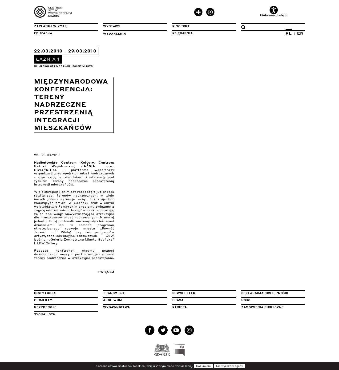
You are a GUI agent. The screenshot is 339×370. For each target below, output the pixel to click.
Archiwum (112, 300)
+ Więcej (105, 271)
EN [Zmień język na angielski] (300, 33)
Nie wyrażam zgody (229, 366)
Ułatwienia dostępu (273, 11)
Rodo (245, 300)
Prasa (178, 300)
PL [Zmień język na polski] (289, 33)
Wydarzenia (114, 33)
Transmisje (135, 293)
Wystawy (112, 26)
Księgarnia (182, 33)
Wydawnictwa (116, 307)
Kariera (179, 307)
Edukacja (43, 33)
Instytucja (45, 293)
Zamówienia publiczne (273, 307)
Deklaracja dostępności (264, 293)
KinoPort (181, 26)
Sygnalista (44, 314)
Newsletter (183, 293)
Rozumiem (203, 366)
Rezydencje (45, 307)
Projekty (43, 300)
